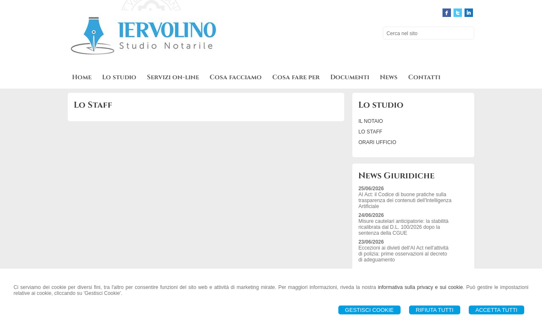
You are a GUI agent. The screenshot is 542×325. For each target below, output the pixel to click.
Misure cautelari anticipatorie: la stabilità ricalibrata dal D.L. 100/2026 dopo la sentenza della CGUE (403, 227)
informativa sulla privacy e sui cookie (420, 287)
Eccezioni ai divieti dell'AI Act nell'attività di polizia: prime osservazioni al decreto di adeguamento (403, 254)
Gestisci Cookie (369, 310)
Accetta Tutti (496, 310)
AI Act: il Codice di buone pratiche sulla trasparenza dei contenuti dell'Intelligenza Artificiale (404, 200)
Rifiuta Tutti (435, 310)
